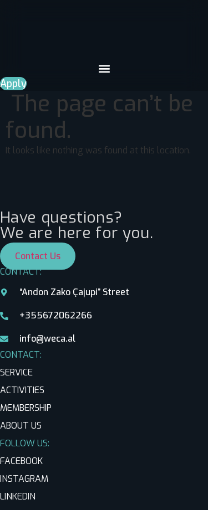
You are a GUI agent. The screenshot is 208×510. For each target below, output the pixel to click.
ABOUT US (21, 425)
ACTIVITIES (22, 390)
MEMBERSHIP (26, 408)
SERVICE (16, 372)
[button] (104, 68)
